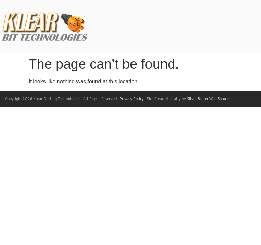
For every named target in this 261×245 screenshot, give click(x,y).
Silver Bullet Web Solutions (210, 98)
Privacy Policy (132, 98)
